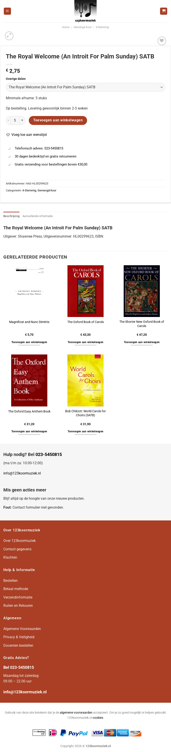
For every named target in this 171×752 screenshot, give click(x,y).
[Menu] (7, 11)
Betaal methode (15, 589)
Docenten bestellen (18, 645)
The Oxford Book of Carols (85, 322)
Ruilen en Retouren (18, 605)
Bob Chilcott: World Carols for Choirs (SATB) (85, 413)
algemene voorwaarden (76, 713)
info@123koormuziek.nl (22, 473)
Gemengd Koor (83, 27)
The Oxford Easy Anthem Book (29, 411)
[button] (26, 135)
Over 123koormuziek (19, 541)
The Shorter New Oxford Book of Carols (141, 324)
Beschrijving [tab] (11, 216)
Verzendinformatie (17, 597)
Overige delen (16, 79)
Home (65, 27)
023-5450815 (48, 454)
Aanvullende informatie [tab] (38, 216)
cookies (98, 718)
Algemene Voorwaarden (22, 629)
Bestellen (10, 580)
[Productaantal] (14, 120)
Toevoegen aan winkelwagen (58, 120)
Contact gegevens (17, 549)
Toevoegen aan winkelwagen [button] (29, 342)
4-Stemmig (102, 27)
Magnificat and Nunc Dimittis (29, 322)
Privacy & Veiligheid (18, 637)
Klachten (10, 557)
